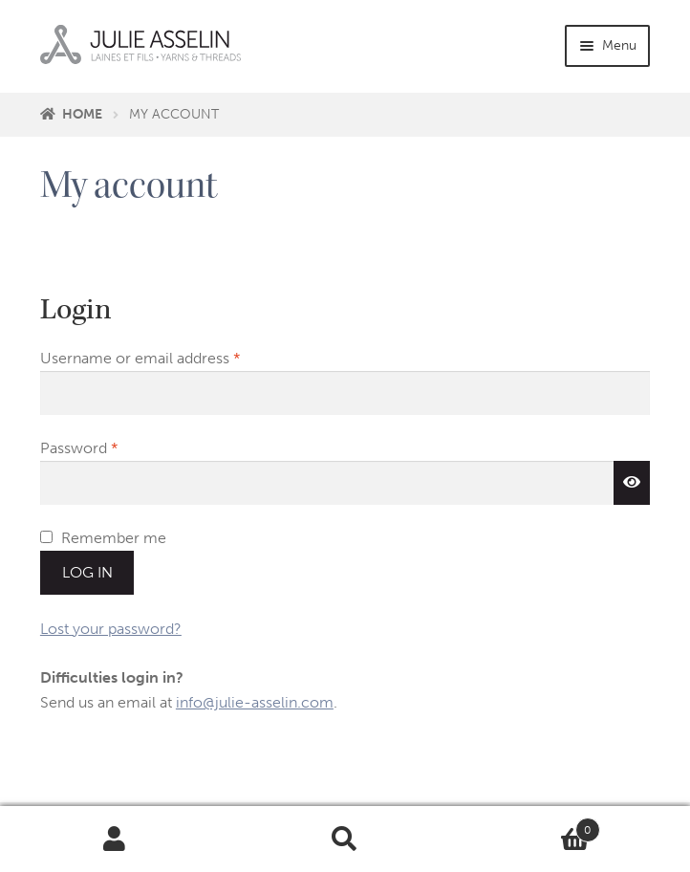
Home (82, 114)
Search (345, 839)
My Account (115, 839)
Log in (87, 572)
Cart (529, 826)
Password (110, 446)
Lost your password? (111, 629)
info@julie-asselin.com (255, 702)
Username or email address (171, 356)
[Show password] (632, 483)
